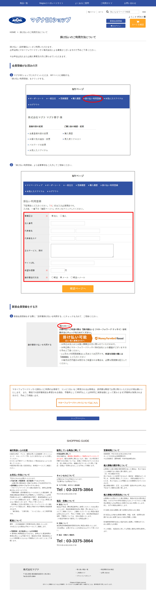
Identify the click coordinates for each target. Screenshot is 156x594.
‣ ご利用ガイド (80, 572)
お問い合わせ (130, 3)
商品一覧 (24, 3)
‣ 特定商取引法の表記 (107, 569)
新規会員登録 (116, 21)
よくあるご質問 (82, 3)
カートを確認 (138, 24)
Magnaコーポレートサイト (51, 3)
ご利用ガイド (107, 3)
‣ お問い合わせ (105, 572)
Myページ (91, 12)
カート (100, 12)
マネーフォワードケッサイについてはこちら (78, 403)
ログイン (116, 26)
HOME (13, 32)
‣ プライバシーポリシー (83, 576)
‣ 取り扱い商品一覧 (82, 569)
